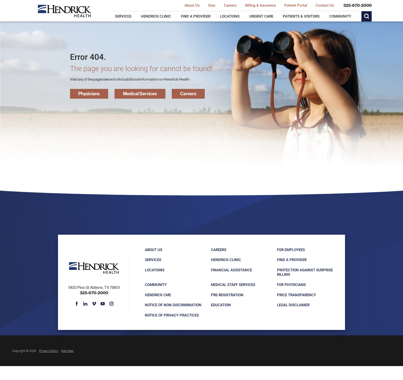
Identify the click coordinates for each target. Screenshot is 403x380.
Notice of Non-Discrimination (173, 304)
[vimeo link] (94, 303)
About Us (153, 249)
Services (153, 259)
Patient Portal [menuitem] (295, 5)
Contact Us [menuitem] (325, 5)
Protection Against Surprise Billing (305, 272)
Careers (188, 93)
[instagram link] (111, 303)
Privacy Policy (48, 350)
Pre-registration (227, 294)
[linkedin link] (85, 303)
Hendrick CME (158, 294)
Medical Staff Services (233, 284)
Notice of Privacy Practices (172, 315)
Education (221, 304)
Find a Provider (292, 259)
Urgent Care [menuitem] (261, 16)
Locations (154, 269)
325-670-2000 (357, 5)
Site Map (67, 350)
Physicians (89, 93)
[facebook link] (76, 303)
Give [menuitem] (211, 5)
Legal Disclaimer (293, 304)
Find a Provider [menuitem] (195, 16)
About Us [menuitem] (192, 5)
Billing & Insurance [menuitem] (260, 5)
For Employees (291, 249)
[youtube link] (102, 303)
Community (156, 284)
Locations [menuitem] (230, 16)
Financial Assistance (231, 269)
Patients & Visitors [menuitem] (301, 16)
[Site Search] (366, 16)
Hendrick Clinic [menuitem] (156, 16)
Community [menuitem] (340, 16)
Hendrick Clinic (226, 259)
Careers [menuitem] (230, 5)
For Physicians (291, 284)
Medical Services (140, 93)
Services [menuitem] (123, 16)
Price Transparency (296, 294)
